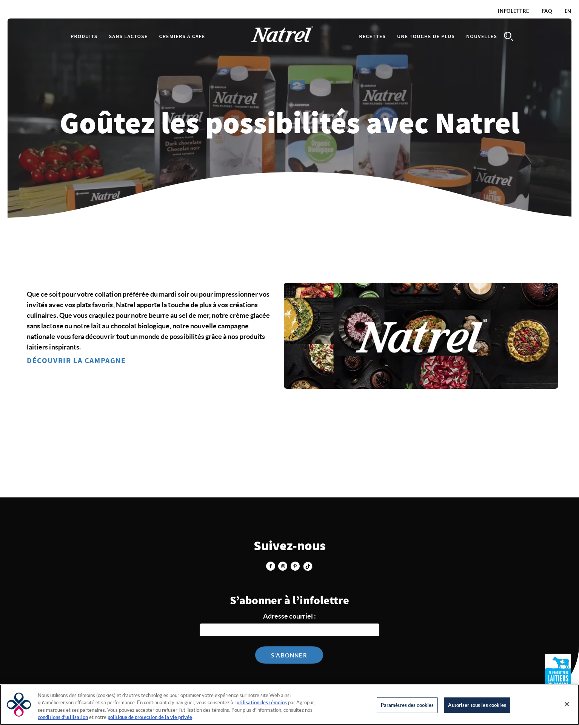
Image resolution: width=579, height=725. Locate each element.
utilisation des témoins (262, 702)
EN (568, 11)
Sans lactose (128, 36)
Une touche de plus (426, 36)
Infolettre (513, 11)
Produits (84, 36)
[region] (289, 704)
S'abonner (289, 655)
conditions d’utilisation (63, 717)
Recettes (372, 36)
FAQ (547, 11)
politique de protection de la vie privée (150, 717)
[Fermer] (567, 704)
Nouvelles (481, 36)
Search (508, 36)
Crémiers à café (182, 36)
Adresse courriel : (289, 616)
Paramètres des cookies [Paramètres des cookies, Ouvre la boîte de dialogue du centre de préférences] (407, 705)
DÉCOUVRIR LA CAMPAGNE (76, 361)
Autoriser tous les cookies (477, 705)
